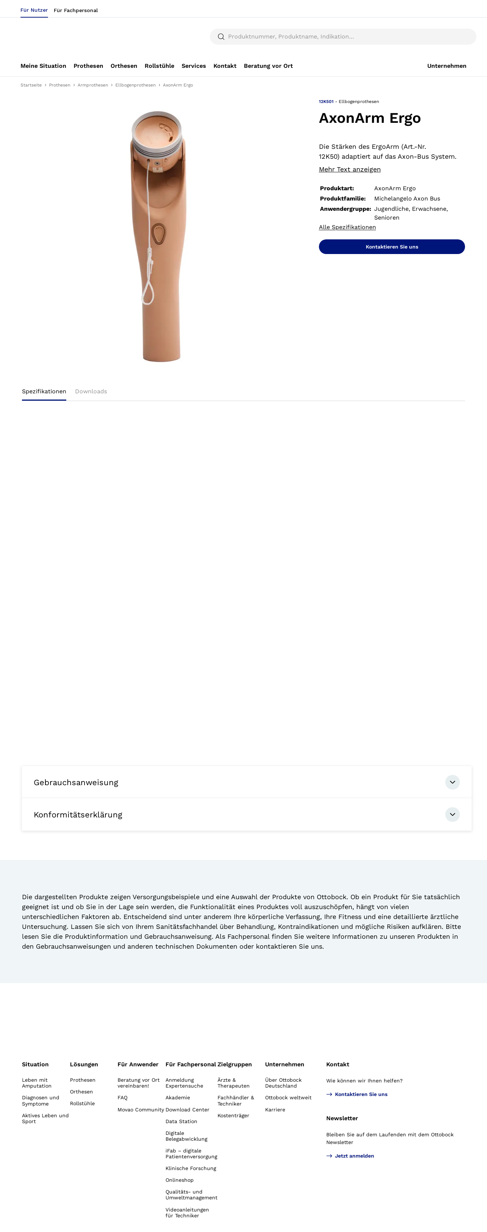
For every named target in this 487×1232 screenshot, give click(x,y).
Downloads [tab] (91, 391)
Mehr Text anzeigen (350, 169)
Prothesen (59, 85)
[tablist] (243, 393)
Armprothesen (93, 85)
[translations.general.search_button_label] (454, 37)
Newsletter (342, 1118)
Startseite (31, 85)
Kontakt (337, 1064)
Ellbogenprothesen (135, 85)
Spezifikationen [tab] (44, 391)
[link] (43, 66)
